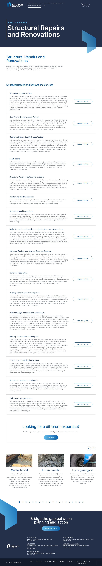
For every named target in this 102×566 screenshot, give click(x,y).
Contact (61, 3)
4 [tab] (29, 502)
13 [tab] (59, 502)
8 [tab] (42, 502)
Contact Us (51, 437)
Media (55, 561)
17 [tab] (72, 502)
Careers (54, 3)
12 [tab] (56, 502)
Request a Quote (51, 528)
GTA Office (31, 544)
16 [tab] (69, 502)
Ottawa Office (32, 537)
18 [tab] (76, 502)
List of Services (81, 561)
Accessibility (82, 563)
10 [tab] (49, 502)
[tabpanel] (19, 471)
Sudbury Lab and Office (71, 544)
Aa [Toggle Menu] (83, 4)
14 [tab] (62, 502)
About (29, 3)
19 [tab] (79, 502)
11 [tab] (52, 502)
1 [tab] (19, 502)
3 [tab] (26, 502)
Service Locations (44, 3)
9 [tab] (46, 502)
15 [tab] (66, 502)
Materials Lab (68, 537)
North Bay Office (33, 551)
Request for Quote (34, 5)
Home (31, 561)
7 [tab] (39, 502)
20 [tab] (82, 502)
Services (34, 3)
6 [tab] (36, 502)
